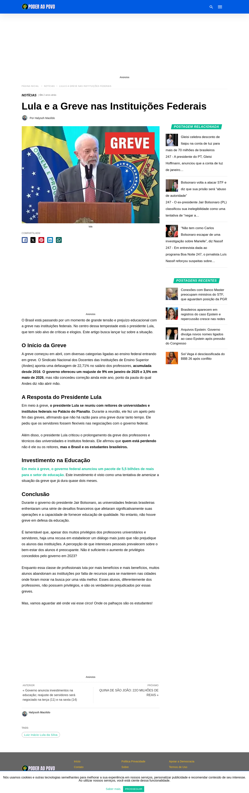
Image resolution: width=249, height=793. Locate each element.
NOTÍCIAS (49, 86)
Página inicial (31, 86)
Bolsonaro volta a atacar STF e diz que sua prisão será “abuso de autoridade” (196, 189)
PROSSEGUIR (133, 789)
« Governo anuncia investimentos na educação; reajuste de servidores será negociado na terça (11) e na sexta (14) (50, 695)
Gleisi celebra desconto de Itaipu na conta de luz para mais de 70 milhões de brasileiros (193, 143)
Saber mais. (114, 788)
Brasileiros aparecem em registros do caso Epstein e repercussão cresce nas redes (203, 314)
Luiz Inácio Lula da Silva (41, 734)
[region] (125, 45)
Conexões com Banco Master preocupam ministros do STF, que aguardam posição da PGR (204, 294)
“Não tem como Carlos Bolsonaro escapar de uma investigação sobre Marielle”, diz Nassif (194, 234)
